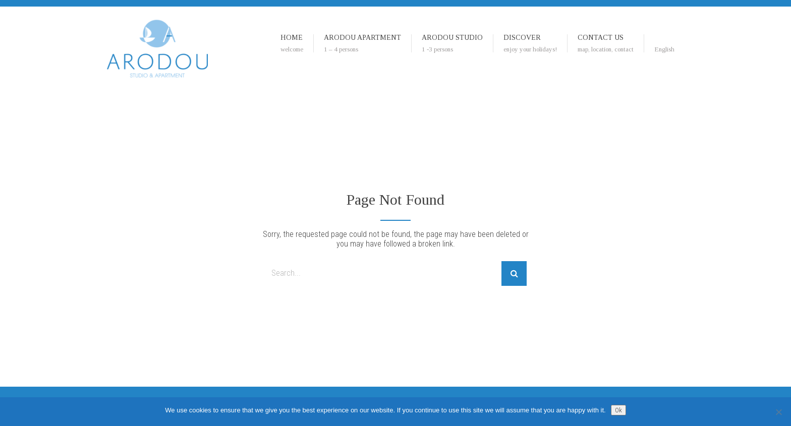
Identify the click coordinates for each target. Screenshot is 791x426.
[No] (778, 412)
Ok (618, 410)
